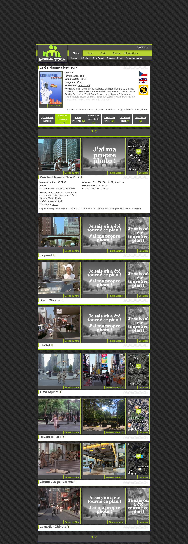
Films (76, 53)
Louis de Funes (79, 88)
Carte (103, 53)
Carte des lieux (125, 119)
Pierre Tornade (119, 91)
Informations (131, 53)
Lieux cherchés (78, 119)
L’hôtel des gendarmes (57, 482)
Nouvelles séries (134, 58)
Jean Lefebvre (86, 91)
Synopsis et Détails (47, 119)
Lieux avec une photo (93, 119)
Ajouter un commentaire (83, 208)
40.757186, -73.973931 (100, 188)
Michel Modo (71, 91)
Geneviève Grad (102, 91)
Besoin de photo (109, 119)
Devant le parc (50, 437)
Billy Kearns (125, 94)
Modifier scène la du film (128, 208)
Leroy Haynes (111, 94)
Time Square (49, 392)
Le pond (46, 255)
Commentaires (61, 208)
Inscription (142, 47)
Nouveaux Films (114, 58)
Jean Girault (84, 85)
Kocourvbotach (54, 201)
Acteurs (117, 53)
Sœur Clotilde (50, 300)
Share (144, 109)
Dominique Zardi (81, 94)
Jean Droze (96, 94)
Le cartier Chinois (53, 526)
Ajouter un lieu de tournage (80, 109)
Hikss (55, 204)
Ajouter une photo (106, 208)
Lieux (90, 53)
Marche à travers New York (59, 177)
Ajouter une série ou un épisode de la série (117, 109)
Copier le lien (46, 208)
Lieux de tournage (62, 119)
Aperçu (74, 58)
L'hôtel (45, 345)
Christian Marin (112, 88)
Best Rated (98, 58)
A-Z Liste (85, 58)
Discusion (140, 119)
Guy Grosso (127, 88)
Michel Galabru (95, 88)
